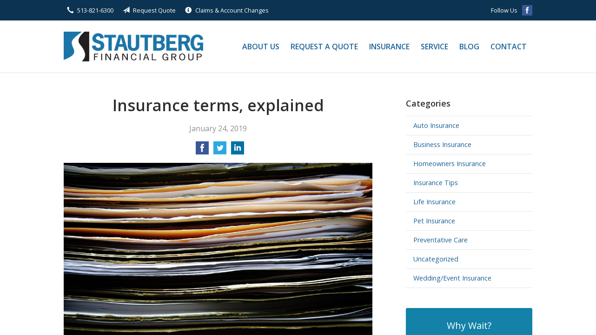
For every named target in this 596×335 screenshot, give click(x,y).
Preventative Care (440, 239)
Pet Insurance (434, 220)
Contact (508, 46)
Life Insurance (434, 201)
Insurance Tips (435, 182)
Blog (469, 46)
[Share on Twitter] (219, 151)
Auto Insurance (436, 125)
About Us (260, 46)
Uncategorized (435, 259)
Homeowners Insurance (449, 163)
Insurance (389, 46)
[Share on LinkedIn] (237, 151)
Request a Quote (324, 46)
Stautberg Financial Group (133, 46)
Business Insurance (442, 144)
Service (434, 46)
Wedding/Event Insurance (452, 278)
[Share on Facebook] (202, 151)
